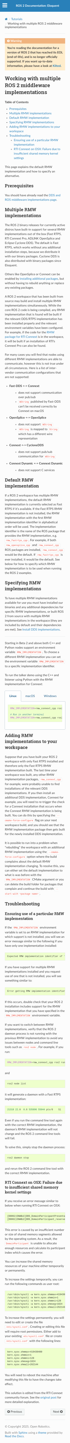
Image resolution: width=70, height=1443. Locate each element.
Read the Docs (14, 1436)
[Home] (6, 19)
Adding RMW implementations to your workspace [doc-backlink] (31, 741)
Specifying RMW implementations (31, 122)
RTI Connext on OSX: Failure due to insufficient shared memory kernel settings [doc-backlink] (33, 1187)
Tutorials (16, 19)
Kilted (57, 65)
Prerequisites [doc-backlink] (19, 186)
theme (42, 1432)
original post (48, 1397)
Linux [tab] (12, 696)
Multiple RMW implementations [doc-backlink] (23, 212)
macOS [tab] (30, 696)
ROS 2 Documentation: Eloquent (37, 5)
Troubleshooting (19, 135)
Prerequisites (18, 108)
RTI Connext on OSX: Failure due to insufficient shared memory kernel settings (37, 154)
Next (58, 1411)
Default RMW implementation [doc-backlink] (22, 483)
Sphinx (22, 1432)
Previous (14, 1411)
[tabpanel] (35, 715)
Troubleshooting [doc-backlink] (22, 904)
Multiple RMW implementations (30, 113)
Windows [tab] (50, 696)
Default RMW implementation (29, 117)
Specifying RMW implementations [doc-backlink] (23, 586)
